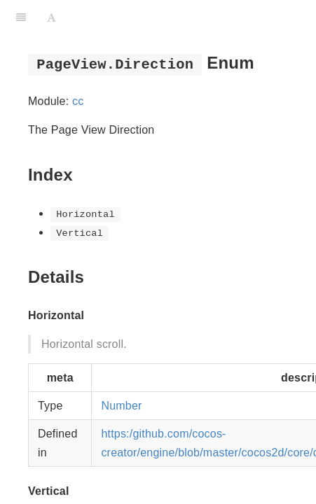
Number (121, 406)
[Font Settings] (51, 17)
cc (77, 101)
